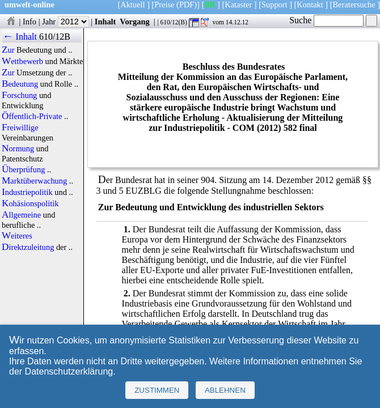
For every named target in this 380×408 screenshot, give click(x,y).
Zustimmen (156, 390)
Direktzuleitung (28, 247)
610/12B (54, 36)
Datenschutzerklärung (69, 371)
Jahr (65, 21)
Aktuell (132, 4)
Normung (18, 148)
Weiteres (17, 235)
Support (274, 4)
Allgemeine (21, 214)
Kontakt (310, 4)
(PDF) (186, 4)
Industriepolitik (27, 192)
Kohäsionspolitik (30, 203)
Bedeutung (20, 83)
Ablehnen (225, 390)
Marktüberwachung (34, 180)
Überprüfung (23, 169)
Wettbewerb (22, 61)
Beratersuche (354, 4)
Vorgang (134, 21)
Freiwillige (20, 127)
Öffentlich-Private (32, 116)
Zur (8, 49)
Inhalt (105, 21)
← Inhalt (19, 36)
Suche (326, 20)
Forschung (19, 95)
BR (209, 4)
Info (29, 21)
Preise (164, 4)
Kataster (238, 4)
